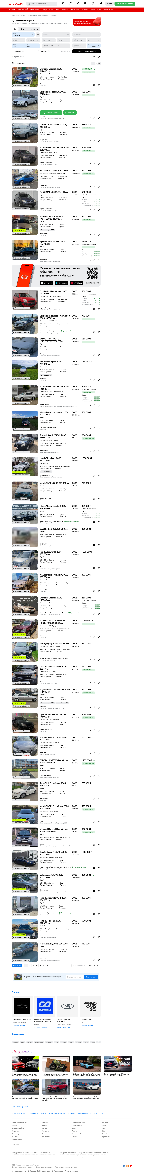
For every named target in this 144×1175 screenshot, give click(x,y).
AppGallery (76, 283)
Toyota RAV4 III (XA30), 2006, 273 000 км (53, 436)
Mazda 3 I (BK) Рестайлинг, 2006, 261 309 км (54, 148)
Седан (22, 1042)
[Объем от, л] (79, 40)
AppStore (46, 283)
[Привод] (63, 40)
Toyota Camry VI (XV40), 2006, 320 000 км (53, 738)
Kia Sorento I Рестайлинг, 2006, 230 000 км (54, 576)
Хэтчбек (30, 1042)
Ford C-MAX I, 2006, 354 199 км (54, 192)
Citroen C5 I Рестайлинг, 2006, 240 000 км (53, 125)
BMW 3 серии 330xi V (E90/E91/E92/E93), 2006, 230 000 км (51, 340)
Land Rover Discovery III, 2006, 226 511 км (53, 667)
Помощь (43, 1113)
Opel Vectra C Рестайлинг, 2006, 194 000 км (54, 715)
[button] (62, 4)
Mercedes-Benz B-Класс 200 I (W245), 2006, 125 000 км (53, 217)
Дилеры (16, 992)
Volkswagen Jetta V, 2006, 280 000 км (51, 876)
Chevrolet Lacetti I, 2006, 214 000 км (51, 70)
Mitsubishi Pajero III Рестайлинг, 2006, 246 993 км (54, 830)
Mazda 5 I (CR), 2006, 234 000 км (54, 944)
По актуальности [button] (19, 63)
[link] (26, 965)
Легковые (12, 10)
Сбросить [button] (65, 51)
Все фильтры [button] (18, 51)
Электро (44, 10)
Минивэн (63, 1042)
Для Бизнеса (108, 10)
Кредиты (65, 10)
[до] (94, 40)
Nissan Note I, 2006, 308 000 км (54, 170)
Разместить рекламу (19, 1113)
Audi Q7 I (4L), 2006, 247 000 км (54, 643)
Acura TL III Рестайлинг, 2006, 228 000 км (53, 784)
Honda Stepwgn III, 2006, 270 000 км (51, 363)
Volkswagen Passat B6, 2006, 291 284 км (53, 93)
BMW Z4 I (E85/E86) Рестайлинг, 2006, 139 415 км (54, 761)
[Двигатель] (49, 40)
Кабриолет (94, 1042)
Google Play (61, 283)
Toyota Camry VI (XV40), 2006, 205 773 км (53, 853)
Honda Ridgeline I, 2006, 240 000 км (51, 459)
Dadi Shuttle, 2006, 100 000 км (53, 529)
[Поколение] (86, 34)
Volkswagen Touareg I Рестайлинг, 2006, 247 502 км (55, 317)
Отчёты (57, 10)
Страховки (84, 10)
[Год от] (19, 45)
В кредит (15, 1042)
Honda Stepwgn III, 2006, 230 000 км (51, 553)
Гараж (92, 10)
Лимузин (78, 1042)
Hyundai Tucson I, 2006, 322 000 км (50, 922)
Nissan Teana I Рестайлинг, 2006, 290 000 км (54, 413)
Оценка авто (74, 10)
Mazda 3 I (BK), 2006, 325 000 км (54, 483)
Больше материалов (20, 1107)
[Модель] (56, 34)
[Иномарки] (23, 34)
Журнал (99, 10)
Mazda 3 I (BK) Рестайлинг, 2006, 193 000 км (54, 387)
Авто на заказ (22, 9)
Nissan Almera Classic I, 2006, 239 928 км (53, 507)
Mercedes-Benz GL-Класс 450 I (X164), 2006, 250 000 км (53, 622)
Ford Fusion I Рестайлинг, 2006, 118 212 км (54, 292)
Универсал (49, 1042)
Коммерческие (34, 10)
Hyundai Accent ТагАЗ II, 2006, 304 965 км (53, 899)
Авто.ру (17, 4)
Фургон (86, 1042)
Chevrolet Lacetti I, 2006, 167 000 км (51, 599)
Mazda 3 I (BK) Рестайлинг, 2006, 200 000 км (54, 807)
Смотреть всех (18, 1034)
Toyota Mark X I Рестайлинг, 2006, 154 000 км (55, 690)
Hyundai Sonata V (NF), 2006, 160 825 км (53, 242)
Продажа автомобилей (19, 15)
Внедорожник (39, 1042)
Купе (56, 1042)
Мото (51, 10)
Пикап (71, 1042)
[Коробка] (33, 40)
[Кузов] (18, 40)
